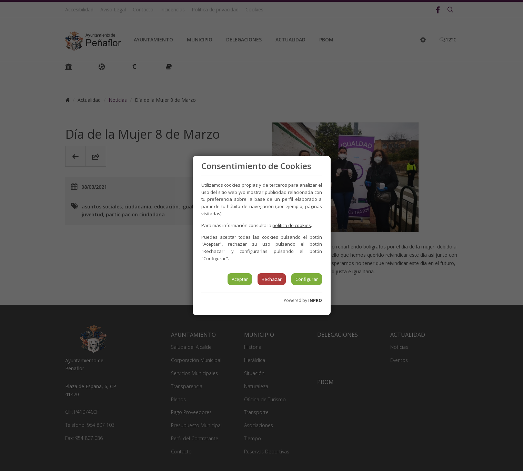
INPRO (315, 300)
